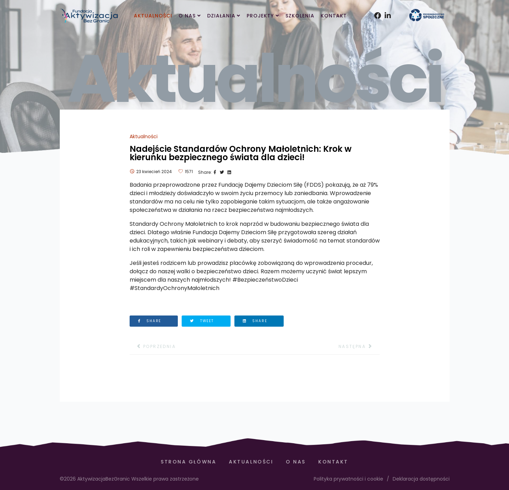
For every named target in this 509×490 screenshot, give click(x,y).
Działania (221, 15)
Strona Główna (188, 461)
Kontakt (334, 15)
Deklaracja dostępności (421, 478)
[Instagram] (386, 7)
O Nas (187, 15)
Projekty (260, 15)
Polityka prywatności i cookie (348, 478)
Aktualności (153, 15)
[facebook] (376, 7)
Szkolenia (299, 15)
